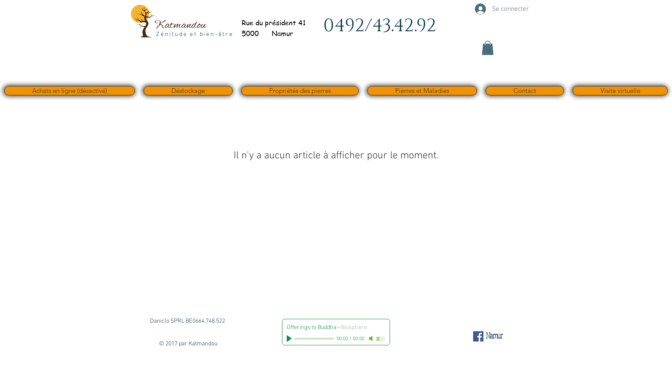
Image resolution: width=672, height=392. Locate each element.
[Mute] (371, 338)
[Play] (290, 338)
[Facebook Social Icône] (478, 336)
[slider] (381, 339)
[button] (488, 48)
